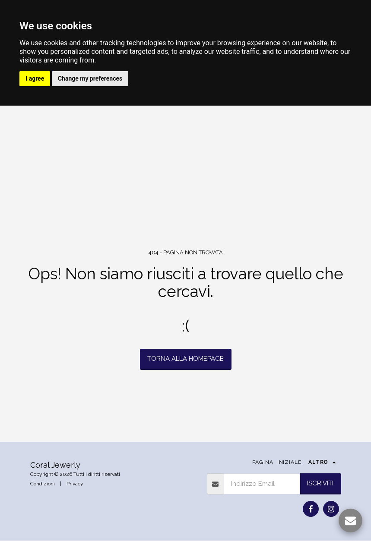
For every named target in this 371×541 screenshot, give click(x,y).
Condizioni (42, 484)
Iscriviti (320, 484)
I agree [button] (35, 78)
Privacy (75, 484)
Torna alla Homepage (185, 359)
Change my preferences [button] (91, 78)
